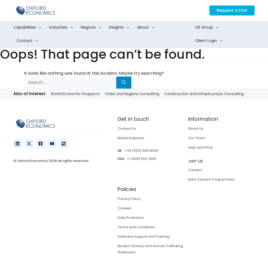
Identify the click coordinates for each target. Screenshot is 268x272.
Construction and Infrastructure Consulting (204, 93)
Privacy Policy (129, 199)
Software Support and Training (143, 236)
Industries (62, 27)
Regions (92, 27)
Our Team (196, 138)
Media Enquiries (131, 138)
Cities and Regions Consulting (132, 93)
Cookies (124, 208)
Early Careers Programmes (211, 179)
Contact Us (127, 128)
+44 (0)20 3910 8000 (141, 150)
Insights (120, 27)
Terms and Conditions (136, 227)
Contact (28, 41)
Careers (195, 170)
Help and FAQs (200, 147)
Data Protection (131, 217)
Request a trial (231, 10)
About (146, 27)
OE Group (207, 27)
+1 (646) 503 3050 (142, 158)
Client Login (209, 41)
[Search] (123, 83)
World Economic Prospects (75, 93)
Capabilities (28, 27)
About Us (195, 128)
